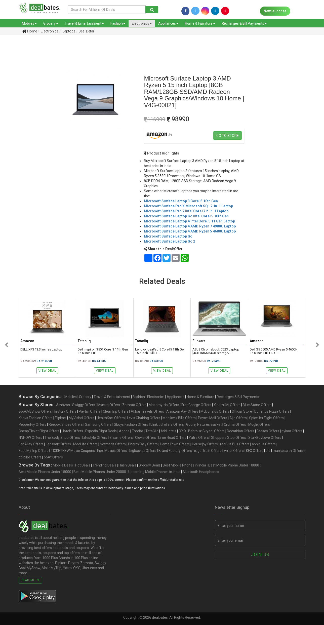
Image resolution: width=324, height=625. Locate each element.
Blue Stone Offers (257, 405)
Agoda (124, 431)
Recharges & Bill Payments (244, 23)
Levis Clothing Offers (143, 418)
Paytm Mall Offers (212, 418)
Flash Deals (127, 465)
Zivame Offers (121, 438)
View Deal (47, 370)
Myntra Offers (108, 405)
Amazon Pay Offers (182, 411)
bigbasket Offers (142, 451)
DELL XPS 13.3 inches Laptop (41, 349)
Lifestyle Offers (94, 438)
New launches (275, 11)
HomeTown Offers (175, 444)
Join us (260, 554)
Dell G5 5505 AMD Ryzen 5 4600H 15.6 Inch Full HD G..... (274, 351)
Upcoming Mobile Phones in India (154, 472)
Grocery (50, 23)
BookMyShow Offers (35, 411)
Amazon (63, 405)
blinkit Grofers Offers (167, 424)
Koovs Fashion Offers (36, 418)
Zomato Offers (134, 405)
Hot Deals (82, 465)
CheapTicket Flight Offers (39, 431)
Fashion (117, 23)
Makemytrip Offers (164, 405)
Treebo (137, 431)
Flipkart (60, 418)
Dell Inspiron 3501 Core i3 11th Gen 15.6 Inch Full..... (103, 351)
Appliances (168, 23)
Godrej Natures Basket (204, 424)
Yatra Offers (199, 438)
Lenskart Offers (58, 444)
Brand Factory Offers (175, 451)
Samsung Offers (98, 424)
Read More (30, 580)
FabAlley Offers (31, 444)
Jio (268, 451)
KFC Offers (254, 451)
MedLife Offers (85, 444)
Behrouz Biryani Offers (206, 431)
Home (29, 31)
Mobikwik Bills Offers (179, 418)
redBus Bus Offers (235, 444)
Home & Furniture (200, 23)
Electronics (142, 23)
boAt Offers (53, 457)
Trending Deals (104, 465)
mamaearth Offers (288, 451)
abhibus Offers (264, 444)
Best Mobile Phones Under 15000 (45, 472)
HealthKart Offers (111, 418)
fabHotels (168, 431)
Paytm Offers (90, 411)
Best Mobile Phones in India (184, 465)
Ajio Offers (238, 418)
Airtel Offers (234, 451)
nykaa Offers (291, 431)
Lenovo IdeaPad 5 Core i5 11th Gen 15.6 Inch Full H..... (160, 351)
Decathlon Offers (240, 431)
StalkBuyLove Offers (264, 438)
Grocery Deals (149, 465)
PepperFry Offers (32, 424)
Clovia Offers (145, 438)
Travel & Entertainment (84, 23)
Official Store (242, 411)
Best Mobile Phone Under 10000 (233, 465)
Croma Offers (235, 424)
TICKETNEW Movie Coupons (73, 451)
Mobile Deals (63, 465)
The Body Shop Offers (62, 438)
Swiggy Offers (83, 405)
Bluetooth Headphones (201, 472)
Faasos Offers (268, 431)
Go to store (227, 136)
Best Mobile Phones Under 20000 (99, 472)
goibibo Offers (30, 457)
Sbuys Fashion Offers (131, 424)
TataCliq (151, 431)
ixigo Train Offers (208, 451)
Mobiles (29, 23)
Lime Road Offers (172, 438)
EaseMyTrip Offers (34, 451)
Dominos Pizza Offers (272, 411)
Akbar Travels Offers (147, 411)
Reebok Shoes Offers (66, 424)
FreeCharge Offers (196, 405)
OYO (182, 431)
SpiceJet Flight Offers (266, 418)
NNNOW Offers (30, 438)
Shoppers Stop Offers (228, 438)
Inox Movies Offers (112, 451)
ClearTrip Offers (116, 411)
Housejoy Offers (205, 444)
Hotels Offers (72, 431)
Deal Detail (86, 31)
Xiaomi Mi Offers (227, 405)
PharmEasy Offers (143, 444)
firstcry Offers (65, 411)
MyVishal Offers (81, 418)
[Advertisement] (23, 118)
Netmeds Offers (113, 444)
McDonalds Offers (214, 411)
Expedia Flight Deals (101, 431)
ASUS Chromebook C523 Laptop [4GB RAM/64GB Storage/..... (215, 351)
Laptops (68, 31)
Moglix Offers (259, 424)
